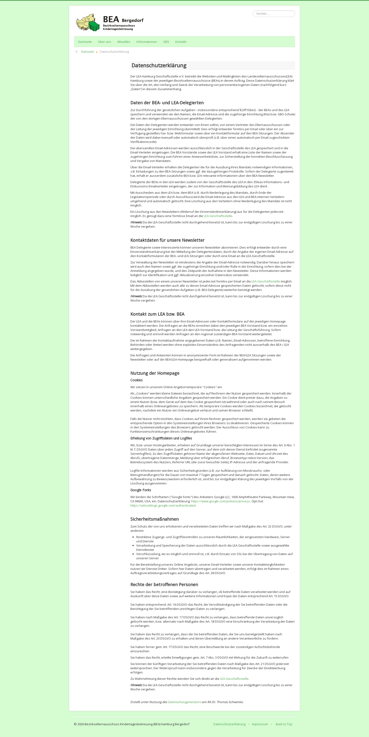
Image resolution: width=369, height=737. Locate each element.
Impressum (260, 724)
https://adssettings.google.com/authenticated (163, 505)
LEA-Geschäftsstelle (218, 216)
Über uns (104, 42)
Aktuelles (123, 42)
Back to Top (284, 724)
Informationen (146, 42)
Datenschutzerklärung (229, 724)
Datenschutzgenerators (184, 702)
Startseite (85, 42)
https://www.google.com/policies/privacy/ (220, 501)
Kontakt (180, 42)
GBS (166, 42)
